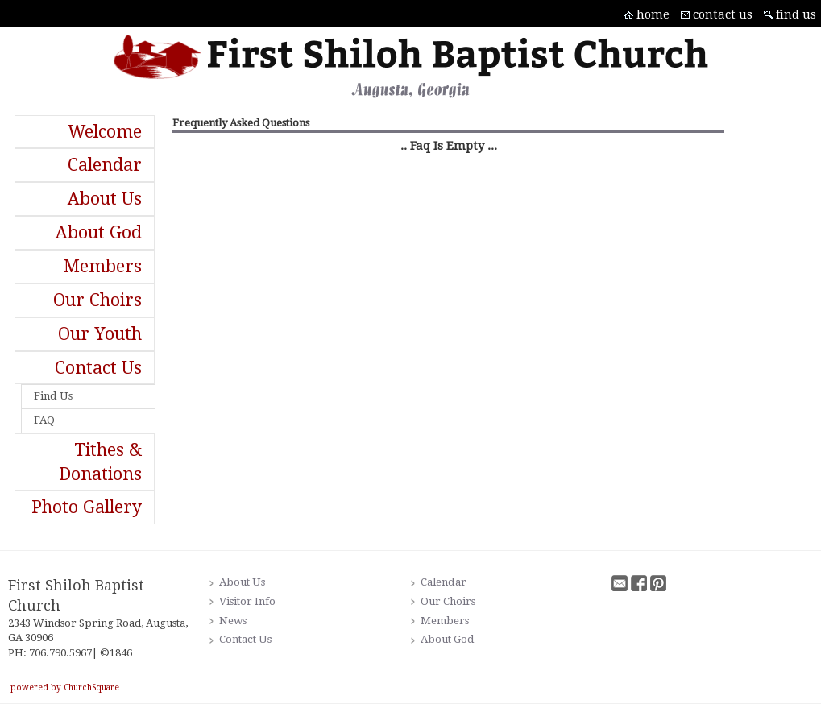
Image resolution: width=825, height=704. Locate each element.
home (653, 14)
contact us (722, 14)
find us (796, 14)
